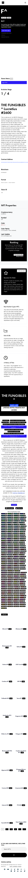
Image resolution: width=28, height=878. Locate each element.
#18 (23, 556)
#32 (23, 515)
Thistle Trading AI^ (18, 493)
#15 (4, 533)
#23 (4, 515)
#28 (22, 519)
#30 (10, 529)
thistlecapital (9, 508)
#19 (10, 535)
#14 (4, 519)
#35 (4, 552)
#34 (16, 528)
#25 (10, 515)
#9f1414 (3, 225)
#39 (17, 520)
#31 (4, 549)
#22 (16, 513)
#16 (22, 513)
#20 (10, 524)
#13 (16, 533)
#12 (16, 561)
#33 (4, 560)
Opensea (19, 508)
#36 (10, 544)
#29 (4, 513)
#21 (16, 515)
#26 (23, 517)
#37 (4, 520)
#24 (10, 513)
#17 (4, 536)
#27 (10, 517)
